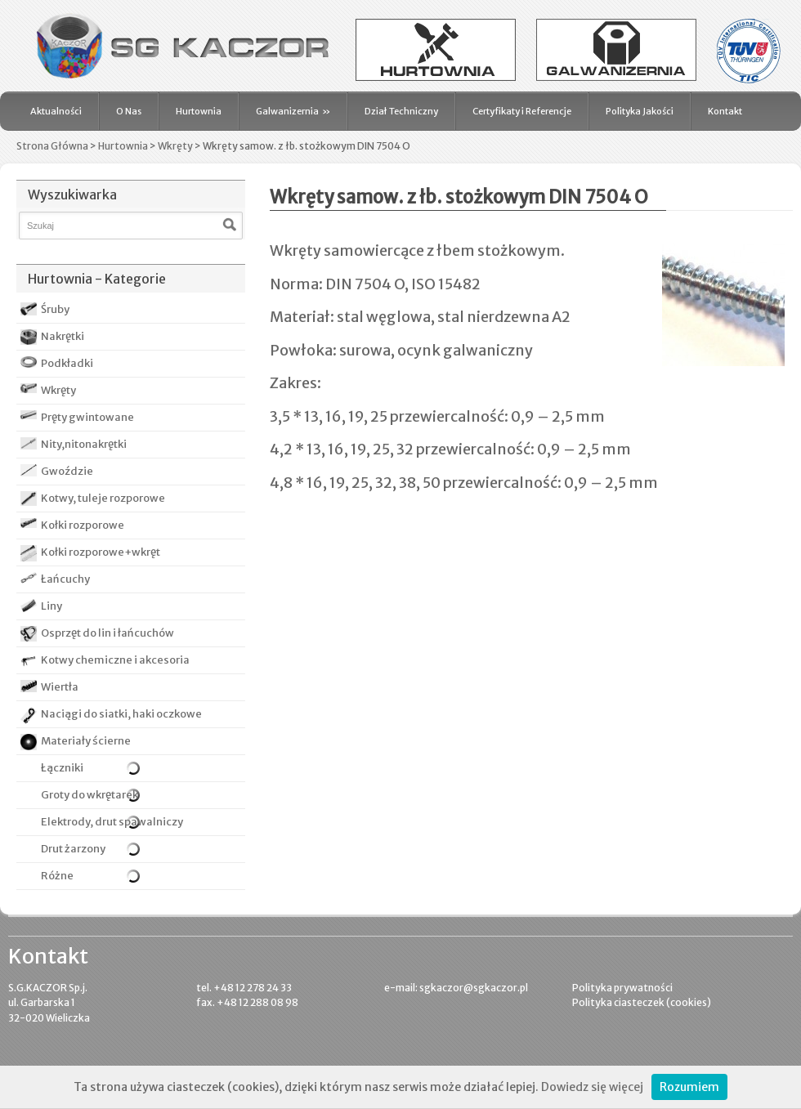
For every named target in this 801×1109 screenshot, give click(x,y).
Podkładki (67, 363)
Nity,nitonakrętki (84, 444)
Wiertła (59, 687)
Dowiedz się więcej (592, 1087)
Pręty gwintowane (87, 417)
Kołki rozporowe (82, 525)
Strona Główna (52, 146)
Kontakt (725, 111)
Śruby (55, 309)
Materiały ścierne (86, 741)
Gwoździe (67, 471)
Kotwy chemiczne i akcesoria (115, 660)
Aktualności (56, 111)
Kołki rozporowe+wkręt (100, 552)
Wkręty (175, 146)
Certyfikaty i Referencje (521, 111)
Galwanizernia (293, 111)
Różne (47, 876)
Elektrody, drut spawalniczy (101, 822)
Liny (51, 606)
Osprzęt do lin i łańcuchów (107, 633)
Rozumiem (689, 1087)
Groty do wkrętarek (79, 795)
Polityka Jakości (639, 111)
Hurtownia (199, 111)
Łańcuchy (65, 579)
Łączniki (51, 768)
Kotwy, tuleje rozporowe (103, 498)
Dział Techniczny (401, 111)
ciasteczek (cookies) (662, 1002)
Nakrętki (62, 336)
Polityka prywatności (622, 988)
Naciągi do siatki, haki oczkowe (121, 714)
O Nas (128, 111)
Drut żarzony (62, 849)
